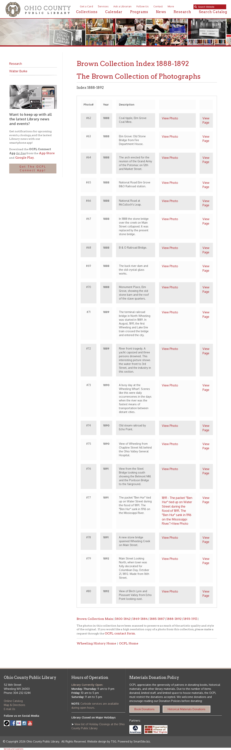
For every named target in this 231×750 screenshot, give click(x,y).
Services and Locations (13, 749)
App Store (47, 153)
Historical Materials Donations (186, 709)
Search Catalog (213, 12)
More (171, 6)
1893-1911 (190, 619)
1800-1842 (123, 619)
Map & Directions (14, 705)
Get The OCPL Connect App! (32, 168)
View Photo (170, 118)
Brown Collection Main (95, 619)
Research (182, 12)
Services (103, 6)
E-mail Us (9, 709)
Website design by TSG (101, 741)
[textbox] (211, 6)
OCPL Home (128, 643)
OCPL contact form (120, 633)
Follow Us (142, 6)
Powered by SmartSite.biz (134, 741)
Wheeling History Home (96, 643)
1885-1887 (157, 619)
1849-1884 (140, 619)
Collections (87, 12)
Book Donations (144, 709)
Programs (139, 12)
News (161, 12)
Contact (158, 6)
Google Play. (24, 157)
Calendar (113, 12)
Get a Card (86, 6)
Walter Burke (18, 71)
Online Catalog (13, 701)
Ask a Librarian (122, 6)
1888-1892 (174, 619)
